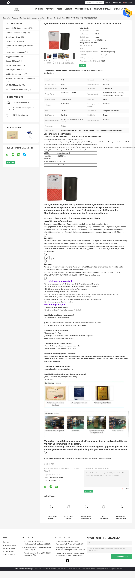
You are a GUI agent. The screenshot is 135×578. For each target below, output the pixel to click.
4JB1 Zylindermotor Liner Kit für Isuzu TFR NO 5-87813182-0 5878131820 (104, 517)
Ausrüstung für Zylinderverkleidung (66, 458)
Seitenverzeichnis (9, 554)
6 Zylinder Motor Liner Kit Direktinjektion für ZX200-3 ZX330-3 (51, 517)
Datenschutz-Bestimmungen (24, 569)
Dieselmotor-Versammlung (16, 33)
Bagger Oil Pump (12, 61)
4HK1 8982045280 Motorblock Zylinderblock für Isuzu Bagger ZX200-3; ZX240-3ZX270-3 (37, 543)
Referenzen (117, 2)
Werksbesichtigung (83, 9)
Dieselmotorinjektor (13, 41)
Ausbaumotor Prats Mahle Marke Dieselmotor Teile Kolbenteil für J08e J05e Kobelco (70, 543)
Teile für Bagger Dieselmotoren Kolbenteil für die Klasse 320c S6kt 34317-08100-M (70, 554)
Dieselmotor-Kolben (13, 37)
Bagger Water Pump (13, 65)
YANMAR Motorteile (13, 85)
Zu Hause (39, 9)
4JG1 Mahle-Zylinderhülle (21, 103)
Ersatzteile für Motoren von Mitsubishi (20, 79)
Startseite (6, 18)
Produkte (49, 9)
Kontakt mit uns (120, 9)
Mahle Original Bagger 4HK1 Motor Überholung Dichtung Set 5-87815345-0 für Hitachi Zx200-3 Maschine (70, 549)
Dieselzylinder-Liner (104, 458)
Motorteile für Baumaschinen (17, 28)
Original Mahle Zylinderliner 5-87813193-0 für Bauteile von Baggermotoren (86, 517)
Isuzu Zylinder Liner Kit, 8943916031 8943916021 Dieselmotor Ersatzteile (68, 517)
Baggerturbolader (12, 57)
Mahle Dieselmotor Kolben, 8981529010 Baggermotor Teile (37, 554)
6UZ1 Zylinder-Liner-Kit (20, 115)
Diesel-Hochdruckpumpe (15, 52)
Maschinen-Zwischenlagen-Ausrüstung (32, 18)
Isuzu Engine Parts (13, 70)
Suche (106, 2)
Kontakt (82, 65)
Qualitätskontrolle (102, 9)
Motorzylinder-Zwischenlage (87, 458)
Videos (59, 9)
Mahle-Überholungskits (14, 74)
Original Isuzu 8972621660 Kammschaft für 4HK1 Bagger (37, 549)
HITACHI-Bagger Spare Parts (17, 89)
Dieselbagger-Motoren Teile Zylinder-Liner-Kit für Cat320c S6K (121, 517)
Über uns (68, 9)
